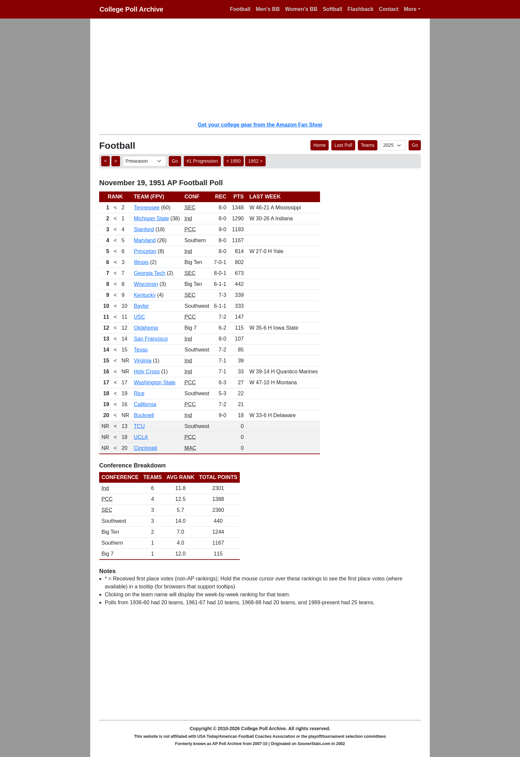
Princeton (145, 251)
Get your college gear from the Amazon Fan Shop (260, 125)
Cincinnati (145, 448)
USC (139, 317)
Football (240, 9)
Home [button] (319, 145)
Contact (389, 9)
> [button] (115, 161)
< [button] (105, 161)
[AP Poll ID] (393, 145)
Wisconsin (146, 284)
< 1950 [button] (234, 161)
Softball (332, 9)
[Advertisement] (264, 69)
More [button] (410, 9)
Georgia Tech (149, 273)
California (145, 404)
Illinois (141, 262)
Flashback (360, 9)
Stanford (144, 229)
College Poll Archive (131, 9)
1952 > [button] (255, 161)
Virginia (143, 360)
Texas (141, 349)
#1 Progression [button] (202, 161)
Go (415, 145)
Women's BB (301, 9)
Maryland (145, 240)
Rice (139, 393)
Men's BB (268, 9)
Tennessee (147, 207)
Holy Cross (147, 371)
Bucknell (144, 415)
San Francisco (151, 339)
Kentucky (145, 295)
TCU (139, 426)
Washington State (155, 382)
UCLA (141, 437)
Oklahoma (146, 328)
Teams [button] (367, 145)
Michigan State (151, 218)
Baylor (141, 306)
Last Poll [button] (343, 145)
